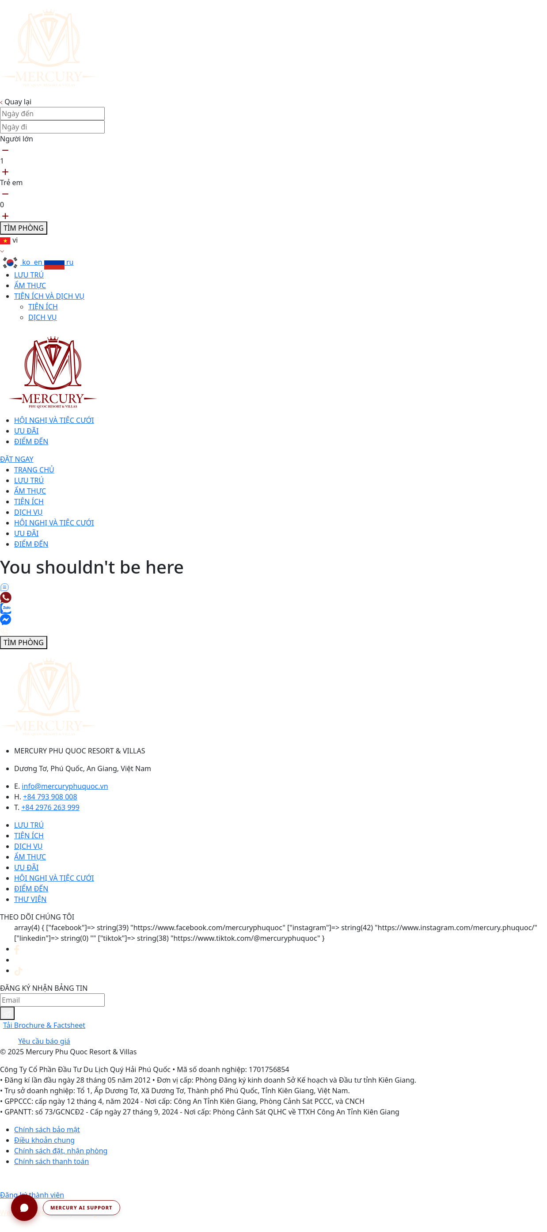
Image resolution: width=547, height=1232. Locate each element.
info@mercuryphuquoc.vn (65, 786)
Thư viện (30, 899)
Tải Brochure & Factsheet (44, 1025)
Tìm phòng (24, 228)
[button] (65, 1207)
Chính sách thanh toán (51, 1161)
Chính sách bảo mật (47, 1129)
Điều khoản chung (44, 1140)
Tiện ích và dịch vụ (49, 296)
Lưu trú (29, 275)
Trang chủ (34, 470)
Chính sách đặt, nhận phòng (60, 1151)
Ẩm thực (30, 285)
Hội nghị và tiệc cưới (54, 420)
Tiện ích (43, 307)
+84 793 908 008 (50, 797)
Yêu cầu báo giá (44, 1041)
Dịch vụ (42, 317)
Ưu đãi (26, 431)
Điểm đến (31, 441)
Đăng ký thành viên (32, 1195)
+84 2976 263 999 (50, 807)
